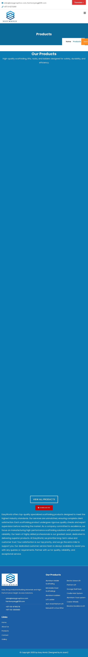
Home (68, 41)
